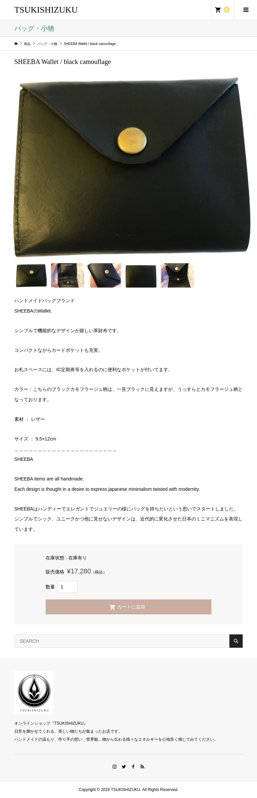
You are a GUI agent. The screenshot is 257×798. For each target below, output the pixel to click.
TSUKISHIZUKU (46, 10)
